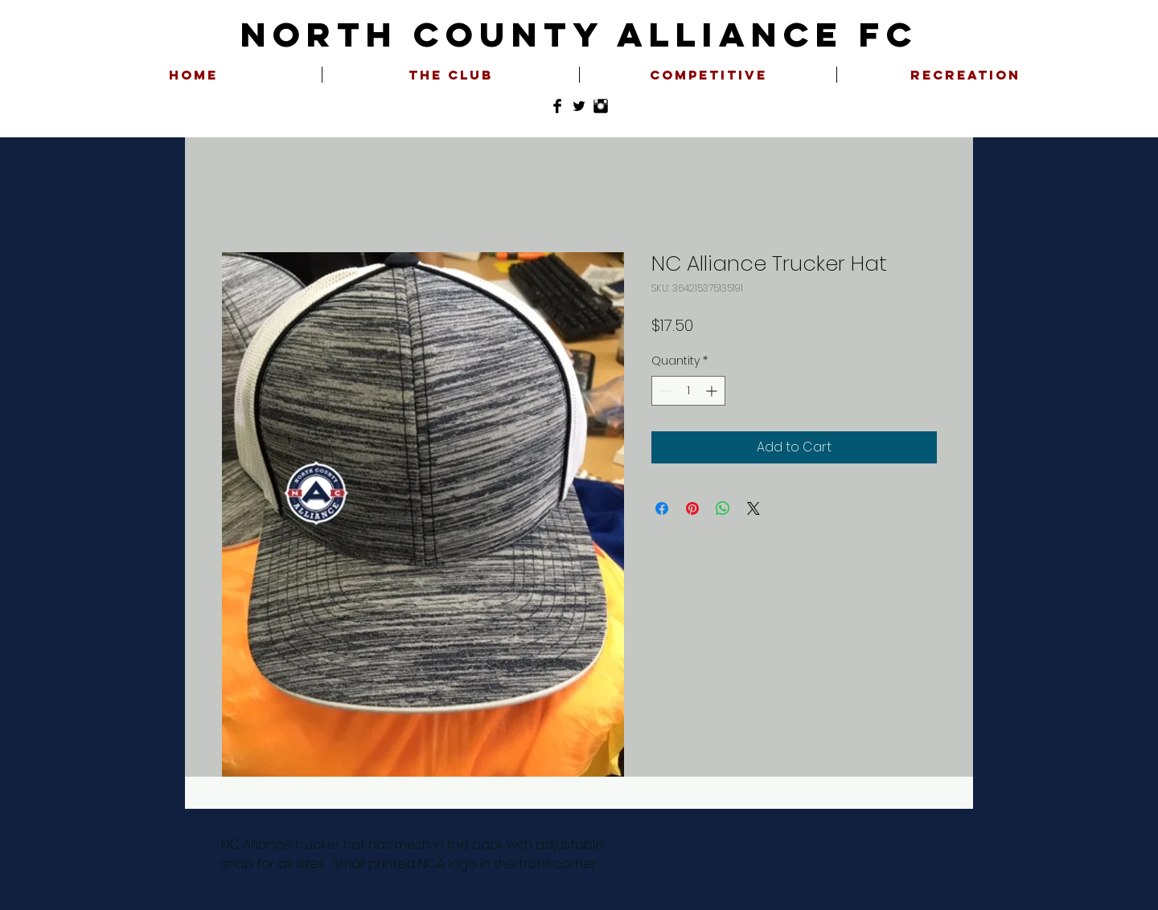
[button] (450, 75)
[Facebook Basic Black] (557, 106)
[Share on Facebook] (661, 508)
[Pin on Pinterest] (692, 508)
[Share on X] (753, 508)
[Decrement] (664, 391)
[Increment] (713, 391)
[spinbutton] (688, 391)
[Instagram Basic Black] (600, 106)
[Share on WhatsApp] (723, 508)
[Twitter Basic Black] (579, 106)
